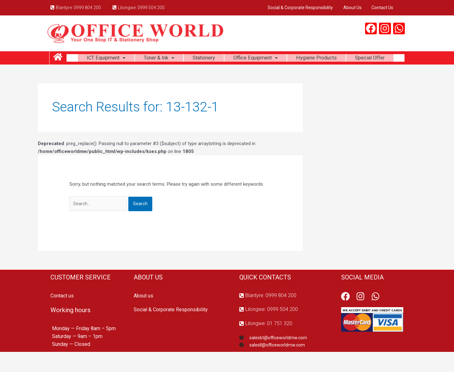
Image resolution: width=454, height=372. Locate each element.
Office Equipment (282, 59)
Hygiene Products (347, 59)
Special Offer (235, 74)
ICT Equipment (121, 59)
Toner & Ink (179, 59)
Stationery (227, 59)
